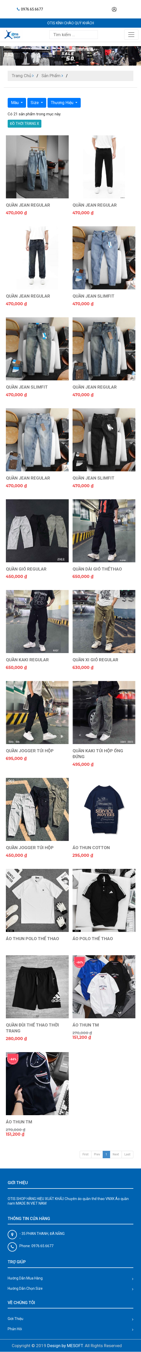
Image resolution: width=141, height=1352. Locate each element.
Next (116, 1154)
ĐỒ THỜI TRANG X (24, 123)
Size (35, 102)
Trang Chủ (21, 75)
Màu (15, 102)
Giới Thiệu (15, 1319)
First (86, 1154)
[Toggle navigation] (131, 34)
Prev (97, 1154)
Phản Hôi (15, 1329)
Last (127, 1154)
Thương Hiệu (62, 102)
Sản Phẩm (51, 75)
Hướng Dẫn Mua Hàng (25, 1278)
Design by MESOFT (65, 1345)
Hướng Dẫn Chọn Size (25, 1288)
